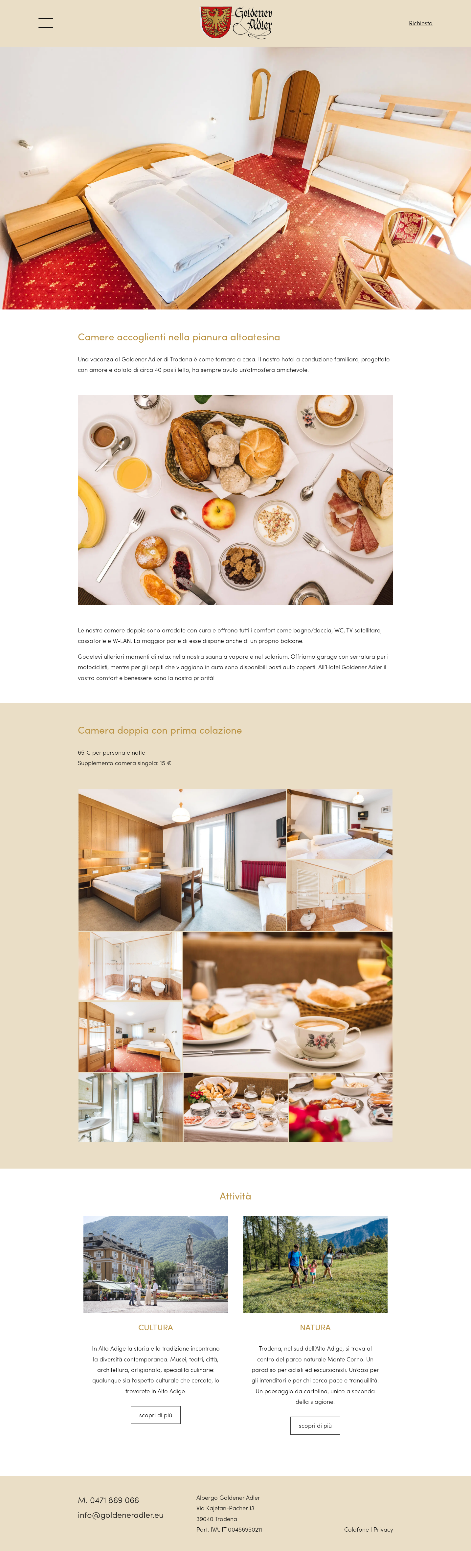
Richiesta (421, 23)
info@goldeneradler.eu (121, 1514)
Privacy (383, 1529)
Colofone (356, 1529)
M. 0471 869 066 (108, 1499)
